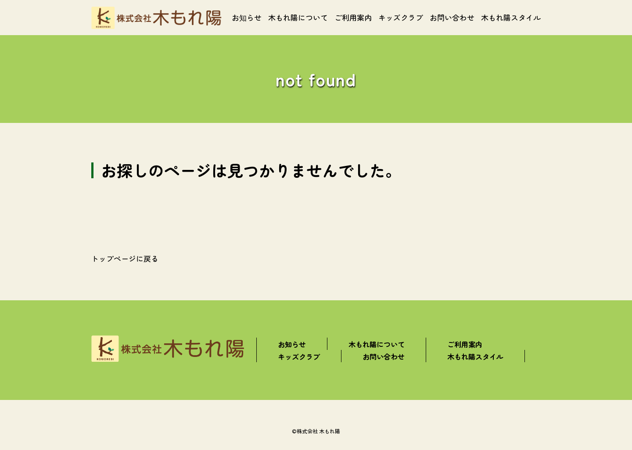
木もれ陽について (298, 17)
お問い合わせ (452, 17)
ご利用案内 (353, 17)
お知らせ (247, 17)
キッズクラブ (400, 17)
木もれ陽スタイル (511, 17)
